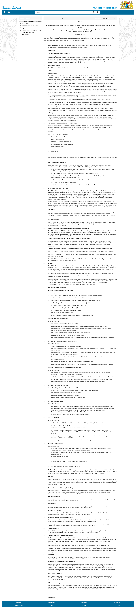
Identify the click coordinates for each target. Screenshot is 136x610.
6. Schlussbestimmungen (28, 32)
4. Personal (24, 28)
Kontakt (84, 605)
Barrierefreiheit (19, 605)
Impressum (117, 602)
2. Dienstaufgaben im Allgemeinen (30, 25)
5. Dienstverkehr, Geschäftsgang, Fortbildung (33, 30)
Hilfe (52, 605)
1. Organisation (25, 23)
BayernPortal (51, 602)
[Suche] (63, 12)
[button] (19, 21)
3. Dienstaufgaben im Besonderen (30, 27)
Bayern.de (18, 602)
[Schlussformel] (25, 34)
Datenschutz (84, 602)
